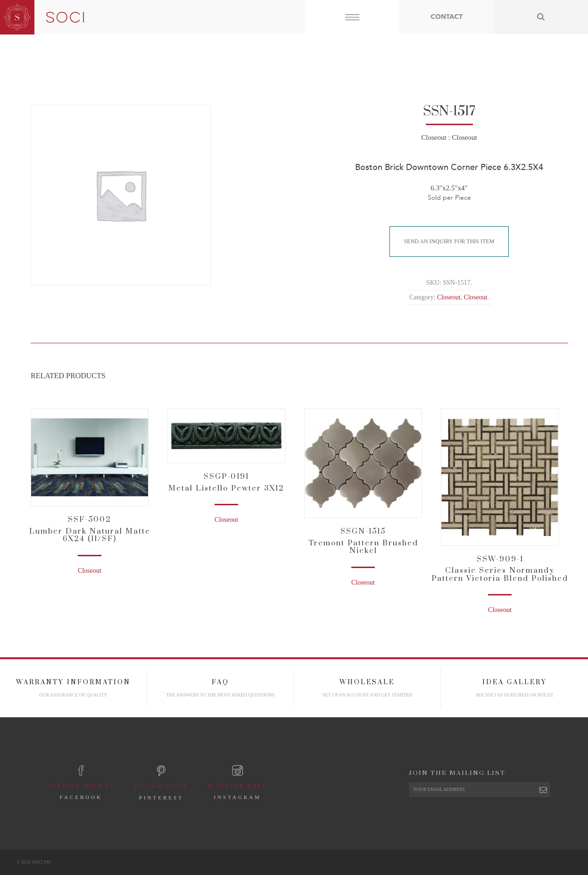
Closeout (433, 137)
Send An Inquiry (449, 241)
